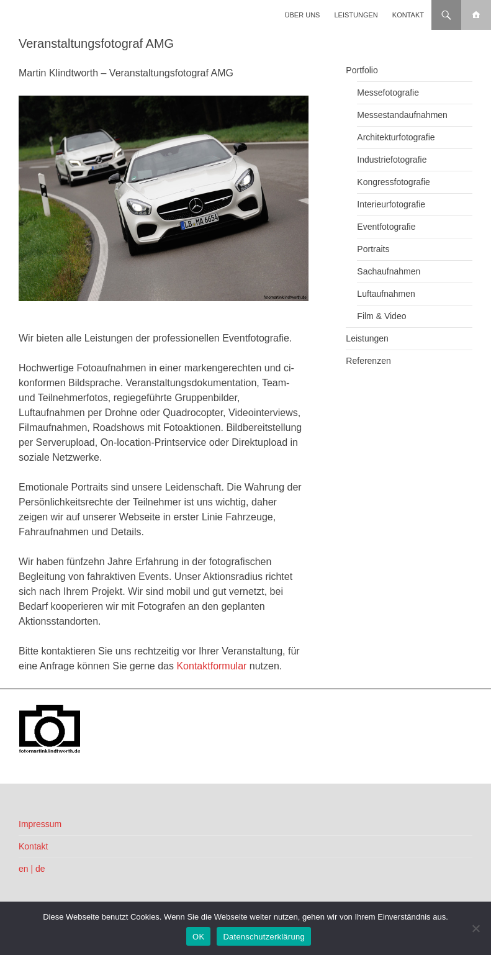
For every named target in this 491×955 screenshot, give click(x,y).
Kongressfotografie (393, 182)
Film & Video (381, 316)
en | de (32, 869)
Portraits (373, 249)
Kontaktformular (211, 666)
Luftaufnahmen (386, 294)
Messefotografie (388, 92)
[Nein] (475, 928)
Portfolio (361, 70)
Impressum (40, 824)
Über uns (302, 15)
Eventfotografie (386, 227)
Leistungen (356, 15)
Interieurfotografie (391, 204)
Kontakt (408, 15)
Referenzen (368, 361)
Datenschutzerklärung (263, 936)
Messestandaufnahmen (402, 115)
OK (198, 936)
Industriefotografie (391, 160)
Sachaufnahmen (388, 271)
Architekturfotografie (396, 137)
